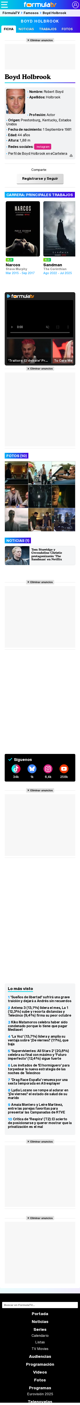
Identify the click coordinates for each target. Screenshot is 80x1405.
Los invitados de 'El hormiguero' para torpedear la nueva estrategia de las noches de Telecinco (39, 1069)
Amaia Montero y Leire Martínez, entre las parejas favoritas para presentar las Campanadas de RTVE (36, 1108)
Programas (40, 1387)
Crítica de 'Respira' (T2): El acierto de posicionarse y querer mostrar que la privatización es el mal (40, 1122)
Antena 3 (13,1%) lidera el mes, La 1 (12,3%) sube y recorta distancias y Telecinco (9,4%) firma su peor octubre (39, 1011)
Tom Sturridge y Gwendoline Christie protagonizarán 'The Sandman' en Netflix (46, 554)
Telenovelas (40, 1401)
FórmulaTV (11, 12)
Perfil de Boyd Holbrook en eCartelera (37, 153)
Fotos (67, 29)
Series (40, 1329)
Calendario (40, 1335)
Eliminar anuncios (41, 40)
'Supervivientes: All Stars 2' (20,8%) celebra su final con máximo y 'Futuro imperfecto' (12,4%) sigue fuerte (38, 1054)
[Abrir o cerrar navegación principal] (4, 5)
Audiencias (40, 1356)
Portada (40, 1313)
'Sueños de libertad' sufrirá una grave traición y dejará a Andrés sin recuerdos (39, 998)
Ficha (8, 29)
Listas (40, 1342)
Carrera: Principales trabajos (39, 194)
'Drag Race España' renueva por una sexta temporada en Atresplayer (38, 1081)
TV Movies (40, 1348)
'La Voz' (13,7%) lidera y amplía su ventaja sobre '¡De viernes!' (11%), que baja (38, 1040)
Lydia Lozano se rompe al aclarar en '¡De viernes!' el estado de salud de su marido (38, 1094)
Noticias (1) (17, 540)
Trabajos (48, 29)
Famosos (31, 12)
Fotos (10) (16, 455)
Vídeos (40, 1372)
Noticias (26, 29)
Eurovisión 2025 (40, 1394)
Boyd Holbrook (54, 12)
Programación (40, 1364)
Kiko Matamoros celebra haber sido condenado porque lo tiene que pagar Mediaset (37, 1026)
